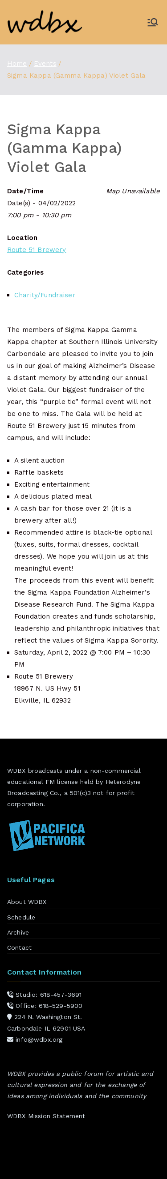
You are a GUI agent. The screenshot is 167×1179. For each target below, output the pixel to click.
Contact (19, 947)
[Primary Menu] (153, 22)
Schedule (21, 917)
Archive (18, 932)
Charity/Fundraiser (45, 295)
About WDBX (27, 901)
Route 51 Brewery (36, 250)
